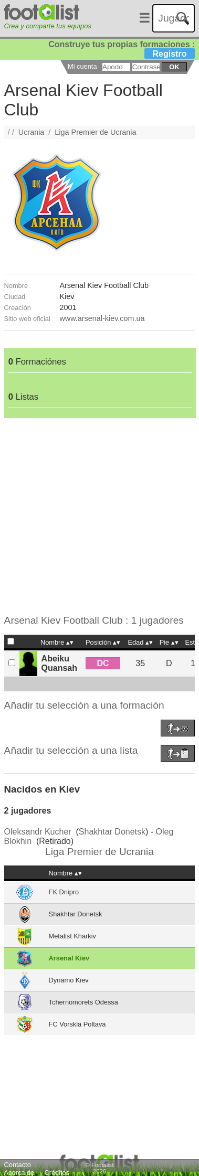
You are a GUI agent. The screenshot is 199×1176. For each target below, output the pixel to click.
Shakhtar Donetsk (112, 831)
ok (174, 67)
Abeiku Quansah (59, 663)
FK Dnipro (64, 892)
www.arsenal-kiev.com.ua (101, 318)
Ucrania (31, 132)
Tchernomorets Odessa (83, 1002)
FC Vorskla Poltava (77, 1024)
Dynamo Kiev (69, 980)
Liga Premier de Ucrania (95, 132)
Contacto (17, 1165)
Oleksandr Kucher (37, 831)
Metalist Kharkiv (72, 936)
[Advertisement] (98, 516)
